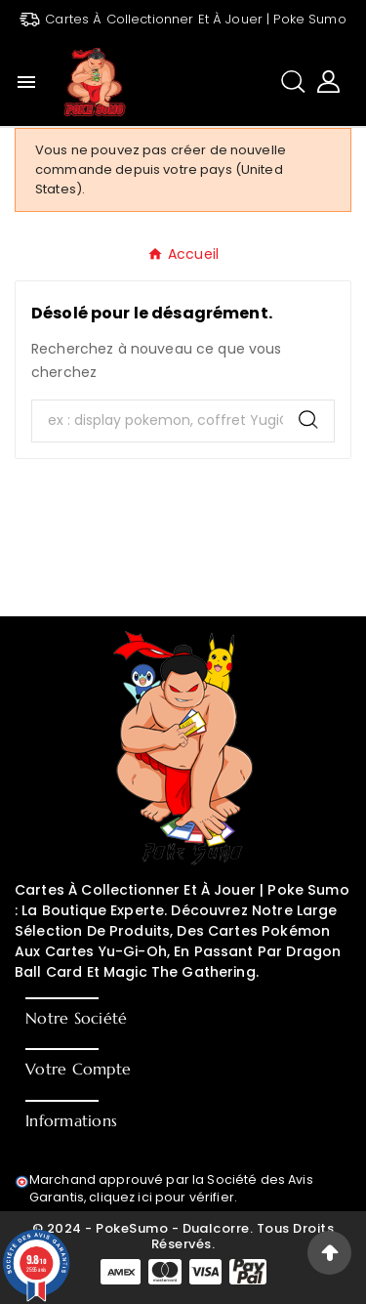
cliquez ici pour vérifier (161, 1197)
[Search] (308, 419)
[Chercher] (157, 421)
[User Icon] (328, 81)
